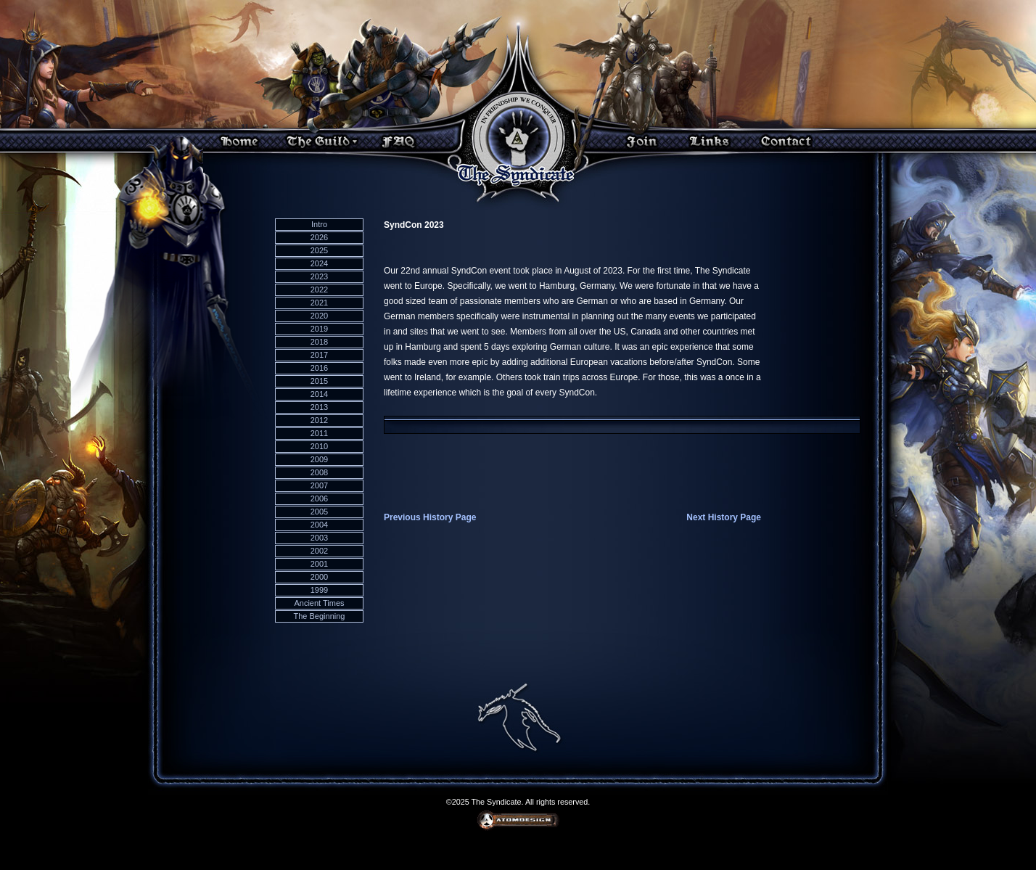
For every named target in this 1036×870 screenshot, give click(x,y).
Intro (319, 224)
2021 (319, 302)
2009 (319, 459)
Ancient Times (319, 603)
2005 (319, 511)
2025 (319, 250)
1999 (319, 590)
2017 (319, 354)
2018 (319, 341)
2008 (319, 472)
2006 (319, 498)
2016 (319, 368)
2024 (319, 263)
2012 (319, 420)
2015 (319, 381)
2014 (319, 394)
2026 (319, 237)
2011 (319, 433)
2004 (319, 524)
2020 (319, 315)
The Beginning (319, 616)
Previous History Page (430, 517)
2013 (319, 407)
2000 (319, 577)
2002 (319, 550)
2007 (319, 485)
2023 (319, 276)
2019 (319, 328)
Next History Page (723, 517)
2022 (319, 289)
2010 (319, 446)
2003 (319, 537)
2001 (319, 563)
